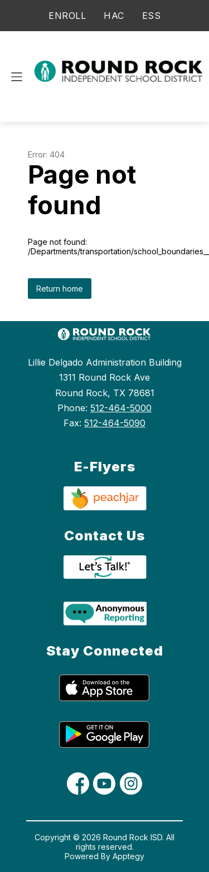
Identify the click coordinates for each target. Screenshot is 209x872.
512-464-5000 (121, 407)
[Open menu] (17, 77)
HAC (114, 15)
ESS (151, 15)
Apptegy (128, 856)
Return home (59, 288)
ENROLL (67, 15)
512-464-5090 (114, 422)
